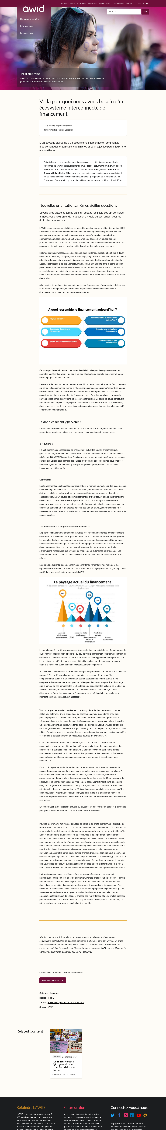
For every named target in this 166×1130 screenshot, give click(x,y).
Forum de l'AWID (105, 3)
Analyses (54, 993)
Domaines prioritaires (30, 19)
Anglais (54, 130)
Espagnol (68, 130)
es (147, 3)
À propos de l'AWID (68, 3)
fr (143, 3)
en (140, 3)
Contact (129, 3)
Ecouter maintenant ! (51, 980)
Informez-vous (26, 26)
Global (51, 998)
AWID (50, 1007)
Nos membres (119, 3)
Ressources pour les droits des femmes (66, 1002)
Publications (81, 3)
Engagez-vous (26, 33)
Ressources (92, 3)
